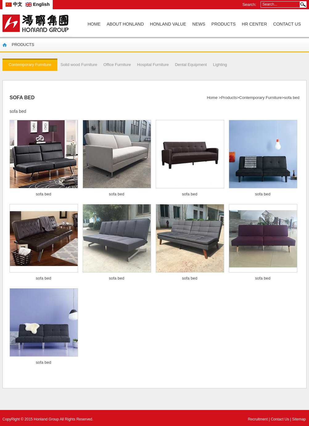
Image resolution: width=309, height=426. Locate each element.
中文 (14, 4)
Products (229, 97)
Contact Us (280, 419)
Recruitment (258, 419)
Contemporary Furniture (260, 97)
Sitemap (299, 419)
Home (212, 97)
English (38, 4)
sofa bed (43, 194)
